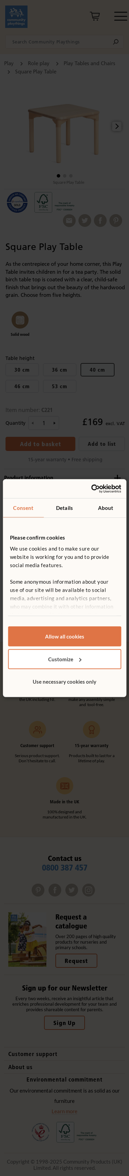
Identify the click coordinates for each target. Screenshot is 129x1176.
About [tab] (106, 508)
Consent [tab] (23, 508)
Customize (65, 659)
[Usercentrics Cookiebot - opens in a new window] (92, 488)
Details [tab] (64, 508)
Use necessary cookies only (64, 682)
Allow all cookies (64, 636)
